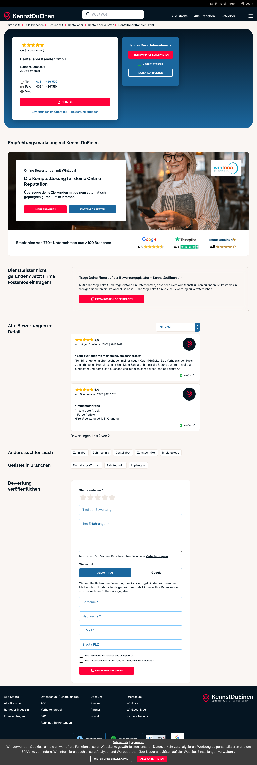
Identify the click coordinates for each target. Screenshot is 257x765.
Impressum (134, 696)
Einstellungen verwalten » (216, 752)
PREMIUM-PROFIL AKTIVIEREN (151, 54)
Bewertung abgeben (84, 111)
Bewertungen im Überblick (49, 111)
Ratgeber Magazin (16, 709)
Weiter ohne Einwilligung (111, 758)
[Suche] (117, 14)
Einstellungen (69, 696)
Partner (95, 709)
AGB (92, 655)
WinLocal (133, 703)
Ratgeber (228, 16)
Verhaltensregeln (157, 556)
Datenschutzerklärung (102, 660)
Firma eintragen (14, 716)
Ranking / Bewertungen (56, 722)
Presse (95, 703)
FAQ (43, 716)
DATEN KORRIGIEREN (150, 72)
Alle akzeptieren (152, 758)
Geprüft (187, 375)
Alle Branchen (204, 16)
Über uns (97, 696)
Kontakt (96, 716)
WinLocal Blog (136, 709)
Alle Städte (179, 16)
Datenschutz (49, 696)
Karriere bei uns (137, 716)
